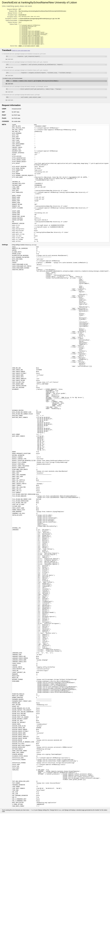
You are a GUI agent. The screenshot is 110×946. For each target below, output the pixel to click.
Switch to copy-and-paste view (21, 54)
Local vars (9, 63)
